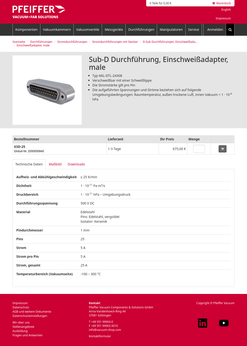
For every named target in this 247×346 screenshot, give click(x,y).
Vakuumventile (87, 29)
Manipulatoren (171, 29)
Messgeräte (114, 29)
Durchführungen (141, 29)
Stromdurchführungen (72, 42)
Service (193, 29)
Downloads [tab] (76, 164)
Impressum (223, 18)
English (226, 10)
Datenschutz (21, 307)
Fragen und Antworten (28, 335)
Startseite (19, 42)
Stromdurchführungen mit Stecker (115, 42)
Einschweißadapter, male (33, 45)
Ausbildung (20, 331)
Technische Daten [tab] (29, 164)
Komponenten (26, 29)
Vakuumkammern (57, 29)
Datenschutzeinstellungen (30, 316)
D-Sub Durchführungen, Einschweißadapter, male (175, 42)
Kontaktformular (100, 336)
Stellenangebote (23, 327)
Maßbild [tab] (55, 164)
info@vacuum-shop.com (105, 330)
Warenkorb (221, 3)
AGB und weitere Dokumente (32, 312)
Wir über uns (21, 322)
